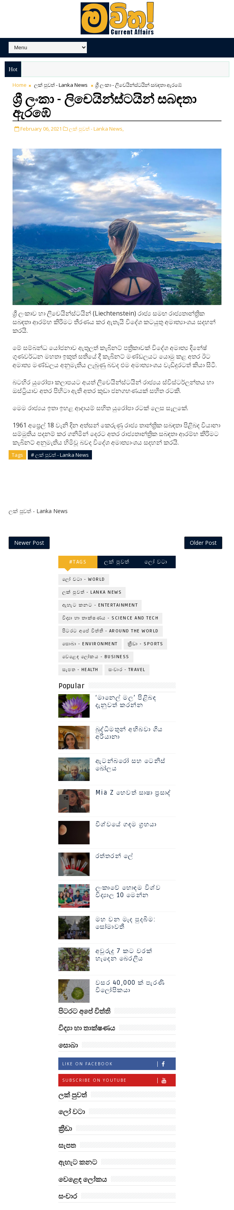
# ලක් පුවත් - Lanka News (60, 454)
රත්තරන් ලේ (114, 837)
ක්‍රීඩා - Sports (146, 625)
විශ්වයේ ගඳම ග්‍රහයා (126, 806)
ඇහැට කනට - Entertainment (100, 587)
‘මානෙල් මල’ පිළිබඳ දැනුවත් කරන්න (126, 682)
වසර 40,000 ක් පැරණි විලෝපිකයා (130, 967)
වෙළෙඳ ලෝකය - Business (96, 638)
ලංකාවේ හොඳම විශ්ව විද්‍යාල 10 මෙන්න (128, 872)
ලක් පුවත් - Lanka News (61, 84)
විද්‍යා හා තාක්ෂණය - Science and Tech (110, 600)
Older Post (203, 524)
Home (20, 84)
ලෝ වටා (156, 543)
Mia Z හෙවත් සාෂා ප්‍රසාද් (133, 774)
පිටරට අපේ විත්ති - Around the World (110, 613)
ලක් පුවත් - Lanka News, (96, 128)
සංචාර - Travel (127, 651)
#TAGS (78, 543)
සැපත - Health (80, 651)
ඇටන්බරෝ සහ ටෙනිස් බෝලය (130, 746)
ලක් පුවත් (117, 543)
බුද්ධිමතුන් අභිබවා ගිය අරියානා (129, 714)
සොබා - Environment (90, 625)
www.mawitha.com (152, 1205)
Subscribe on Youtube (118, 1062)
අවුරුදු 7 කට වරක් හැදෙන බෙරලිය (124, 936)
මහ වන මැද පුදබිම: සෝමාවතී (125, 904)
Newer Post (29, 524)
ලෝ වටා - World (83, 561)
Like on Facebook (118, 1045)
